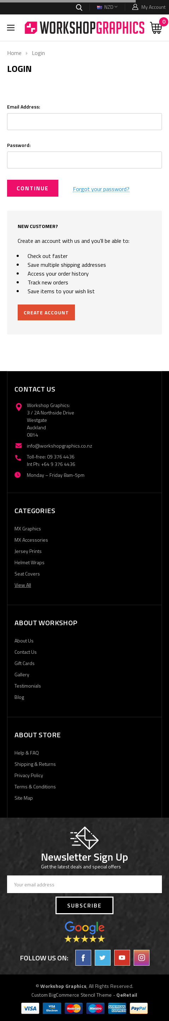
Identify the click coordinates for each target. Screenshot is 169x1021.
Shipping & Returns (35, 764)
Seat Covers (27, 573)
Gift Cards (24, 663)
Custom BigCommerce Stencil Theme (71, 994)
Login (38, 53)
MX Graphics (27, 528)
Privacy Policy (28, 775)
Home (14, 53)
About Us (24, 640)
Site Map (23, 797)
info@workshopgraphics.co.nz (59, 445)
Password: (18, 145)
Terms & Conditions (35, 786)
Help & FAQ (26, 752)
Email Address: (23, 106)
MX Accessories (31, 539)
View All (22, 585)
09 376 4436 (61, 456)
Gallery (21, 674)
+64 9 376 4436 (58, 464)
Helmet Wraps (29, 562)
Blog (19, 697)
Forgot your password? (101, 189)
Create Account (46, 312)
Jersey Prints (28, 551)
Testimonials (27, 685)
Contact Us (25, 652)
